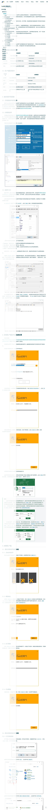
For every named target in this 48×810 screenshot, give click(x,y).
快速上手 (4, 47)
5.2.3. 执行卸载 (7, 44)
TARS (37, 1)
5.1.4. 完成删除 (7, 37)
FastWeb (17, 1)
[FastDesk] (42, 2)
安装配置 (4, 13)
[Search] (4, 2)
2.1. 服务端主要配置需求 (9, 18)
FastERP (11, 1)
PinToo (27, 1)
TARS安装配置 (33, 193)
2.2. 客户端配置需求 (8, 20)
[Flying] (32, 2)
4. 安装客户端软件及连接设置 (9, 28)
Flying (32, 1)
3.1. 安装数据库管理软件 (9, 23)
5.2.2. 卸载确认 (7, 42)
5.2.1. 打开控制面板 (8, 40)
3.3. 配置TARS (7, 26)
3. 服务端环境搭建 (7, 21)
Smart (22, 1)
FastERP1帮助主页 (6, 6)
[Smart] (23, 2)
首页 (7, 1)
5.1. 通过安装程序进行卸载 (9, 31)
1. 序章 (5, 15)
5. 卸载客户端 (6, 29)
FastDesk (42, 1)
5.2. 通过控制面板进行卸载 (9, 39)
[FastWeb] (17, 2)
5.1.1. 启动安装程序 (8, 33)
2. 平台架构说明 (7, 17)
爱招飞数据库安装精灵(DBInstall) (37, 138)
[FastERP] (12, 2)
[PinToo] (28, 2)
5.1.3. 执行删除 (7, 36)
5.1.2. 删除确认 (7, 34)
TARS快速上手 (41, 193)
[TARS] (37, 2)
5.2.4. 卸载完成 (7, 45)
